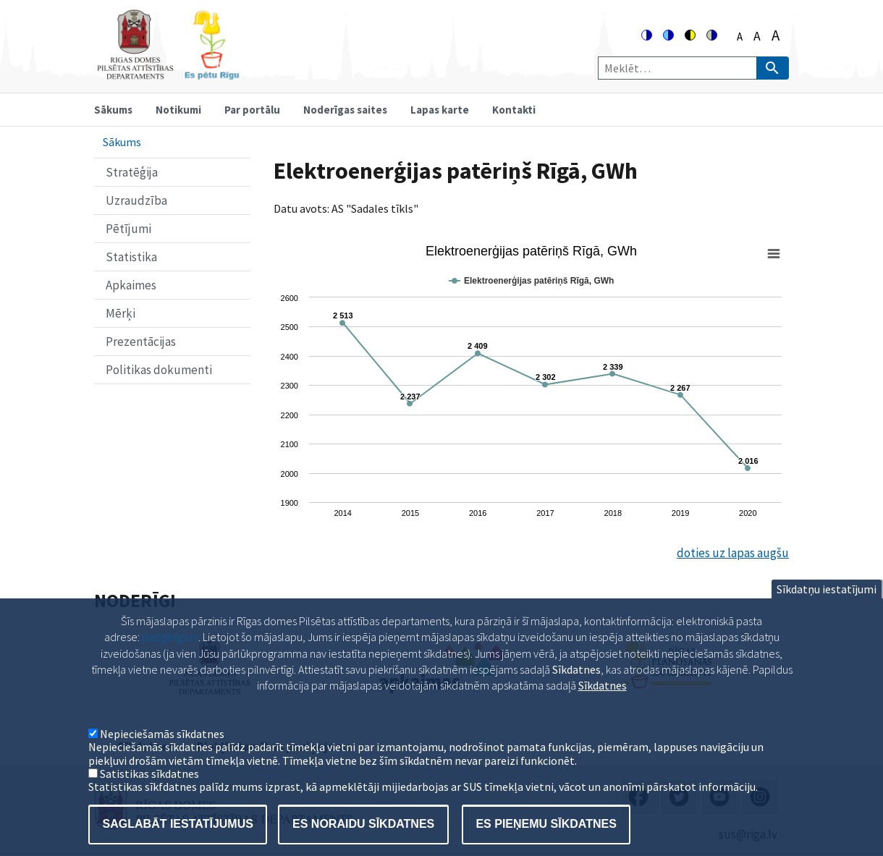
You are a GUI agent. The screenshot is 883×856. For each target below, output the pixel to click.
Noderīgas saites (345, 109)
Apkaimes (131, 285)
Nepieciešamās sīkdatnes (162, 754)
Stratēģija (132, 172)
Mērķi (120, 313)
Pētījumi (128, 229)
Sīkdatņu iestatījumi (826, 609)
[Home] (168, 73)
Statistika (131, 257)
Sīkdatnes (602, 705)
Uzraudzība (136, 200)
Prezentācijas (141, 341)
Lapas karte (439, 109)
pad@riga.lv (170, 657)
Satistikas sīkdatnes (149, 794)
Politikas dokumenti (159, 370)
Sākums (113, 109)
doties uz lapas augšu (733, 553)
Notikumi (178, 109)
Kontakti (514, 109)
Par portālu (252, 109)
